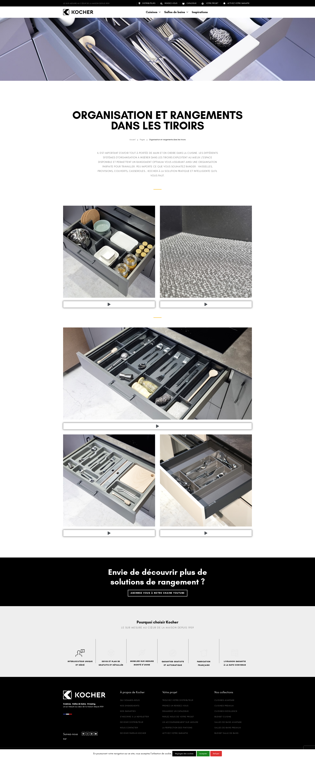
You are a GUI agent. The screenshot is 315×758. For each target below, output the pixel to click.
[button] (153, 12)
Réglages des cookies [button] (184, 754)
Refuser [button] (216, 754)
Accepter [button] (203, 754)
